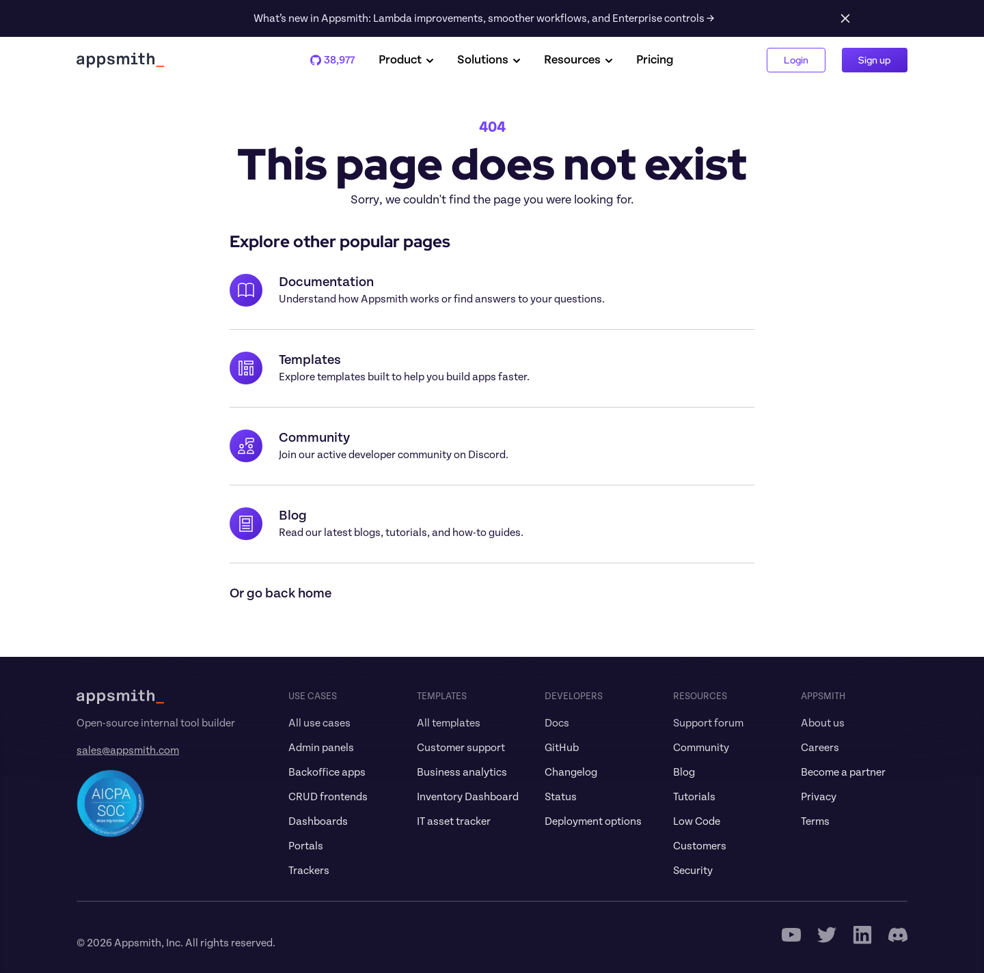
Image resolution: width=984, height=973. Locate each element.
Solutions (489, 60)
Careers (820, 747)
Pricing (655, 60)
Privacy (818, 796)
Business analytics (462, 772)
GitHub (562, 747)
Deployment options (593, 821)
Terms (815, 821)
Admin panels (321, 747)
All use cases (319, 723)
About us (823, 723)
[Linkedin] (862, 934)
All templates (448, 723)
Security (693, 870)
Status (561, 796)
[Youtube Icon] (791, 934)
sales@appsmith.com (128, 750)
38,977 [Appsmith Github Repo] (333, 60)
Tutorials (694, 796)
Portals (305, 846)
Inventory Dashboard (468, 796)
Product (407, 60)
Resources (579, 60)
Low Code (696, 821)
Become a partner (843, 772)
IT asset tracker (454, 821)
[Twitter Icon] (826, 934)
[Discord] (897, 934)
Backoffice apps (327, 772)
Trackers (308, 870)
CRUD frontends (328, 796)
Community (701, 747)
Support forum (708, 723)
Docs (557, 723)
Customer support (461, 747)
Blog (684, 772)
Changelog (571, 772)
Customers (699, 846)
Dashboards (318, 821)
